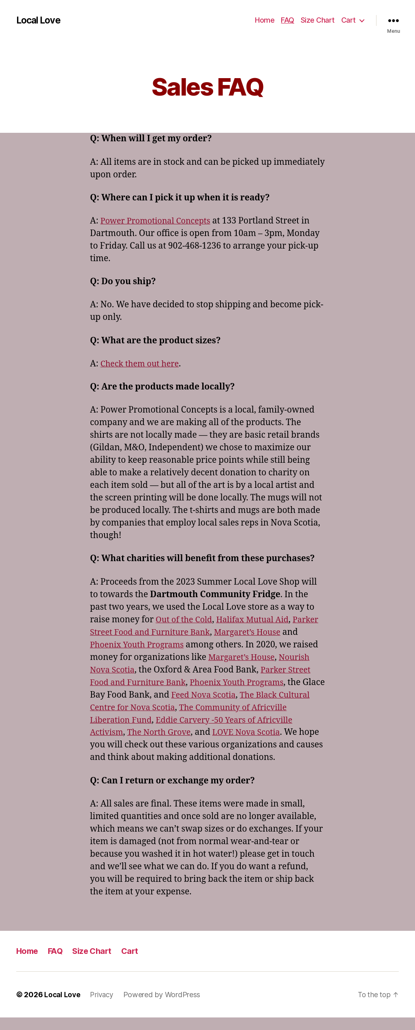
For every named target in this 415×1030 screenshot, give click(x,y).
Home (264, 20)
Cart (348, 20)
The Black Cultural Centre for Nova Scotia (173, 707)
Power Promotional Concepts (159, 220)
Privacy (103, 1007)
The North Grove (251, 732)
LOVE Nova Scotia (126, 744)
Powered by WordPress (164, 1007)
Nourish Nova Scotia (131, 669)
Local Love (40, 20)
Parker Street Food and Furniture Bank (168, 632)
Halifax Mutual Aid (258, 619)
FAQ (287, 20)
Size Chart (318, 20)
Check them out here (142, 363)
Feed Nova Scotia (288, 695)
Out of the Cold (186, 619)
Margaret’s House (286, 632)
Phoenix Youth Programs (157, 644)
